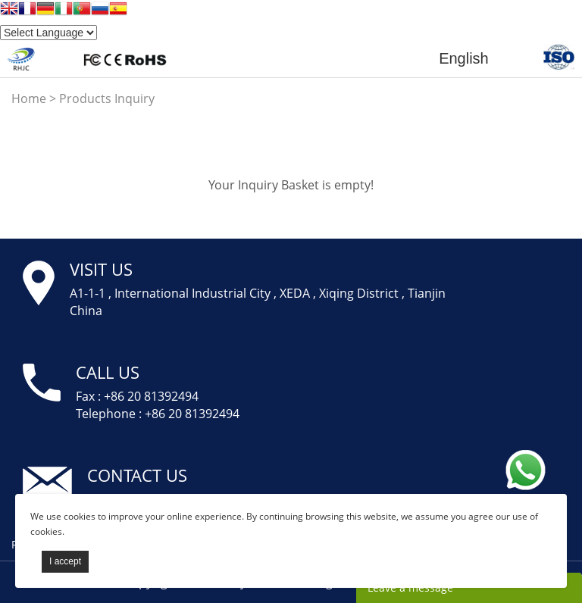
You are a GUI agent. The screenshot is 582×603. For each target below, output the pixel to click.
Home (28, 98)
